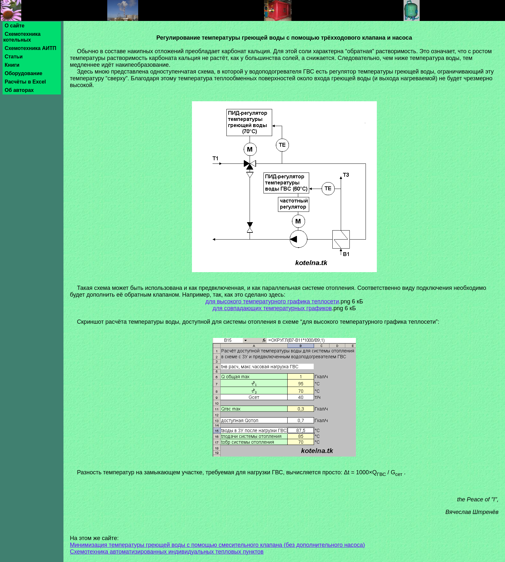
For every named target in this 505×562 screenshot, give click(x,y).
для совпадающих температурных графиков (272, 308)
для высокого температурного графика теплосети (272, 301)
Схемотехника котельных (22, 37)
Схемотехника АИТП (30, 48)
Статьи (13, 56)
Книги (12, 65)
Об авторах (19, 90)
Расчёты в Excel (25, 81)
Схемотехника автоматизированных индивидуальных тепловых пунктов (166, 551)
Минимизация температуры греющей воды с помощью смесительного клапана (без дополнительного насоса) (217, 545)
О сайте (14, 25)
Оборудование (23, 73)
